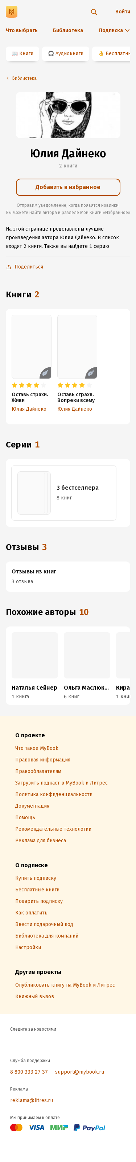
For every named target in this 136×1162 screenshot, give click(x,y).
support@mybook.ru (79, 1072)
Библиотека (68, 30)
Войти (122, 12)
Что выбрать (22, 30)
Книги (26, 54)
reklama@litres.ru (31, 1100)
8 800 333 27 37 (29, 1072)
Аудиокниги (69, 54)
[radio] (14, 385)
